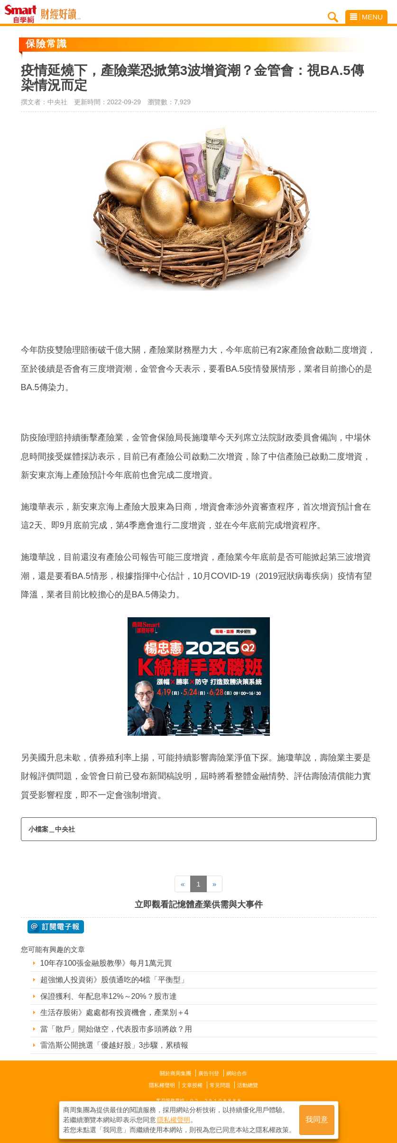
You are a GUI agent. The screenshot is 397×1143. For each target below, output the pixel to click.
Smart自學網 (23, 14)
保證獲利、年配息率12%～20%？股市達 (108, 996)
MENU (366, 17)
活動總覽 (247, 1085)
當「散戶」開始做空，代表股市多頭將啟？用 (116, 1029)
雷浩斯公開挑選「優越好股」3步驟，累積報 (114, 1045)
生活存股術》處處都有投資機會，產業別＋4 (114, 1012)
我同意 (316, 1120)
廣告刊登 (208, 1073)
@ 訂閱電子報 (56, 926)
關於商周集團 (175, 1073)
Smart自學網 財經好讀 (60, 14)
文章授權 (192, 1085)
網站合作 (236, 1073)
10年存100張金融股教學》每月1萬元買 (106, 963)
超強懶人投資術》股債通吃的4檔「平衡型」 (114, 980)
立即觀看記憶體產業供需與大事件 (199, 904)
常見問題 (220, 1085)
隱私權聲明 (162, 1085)
